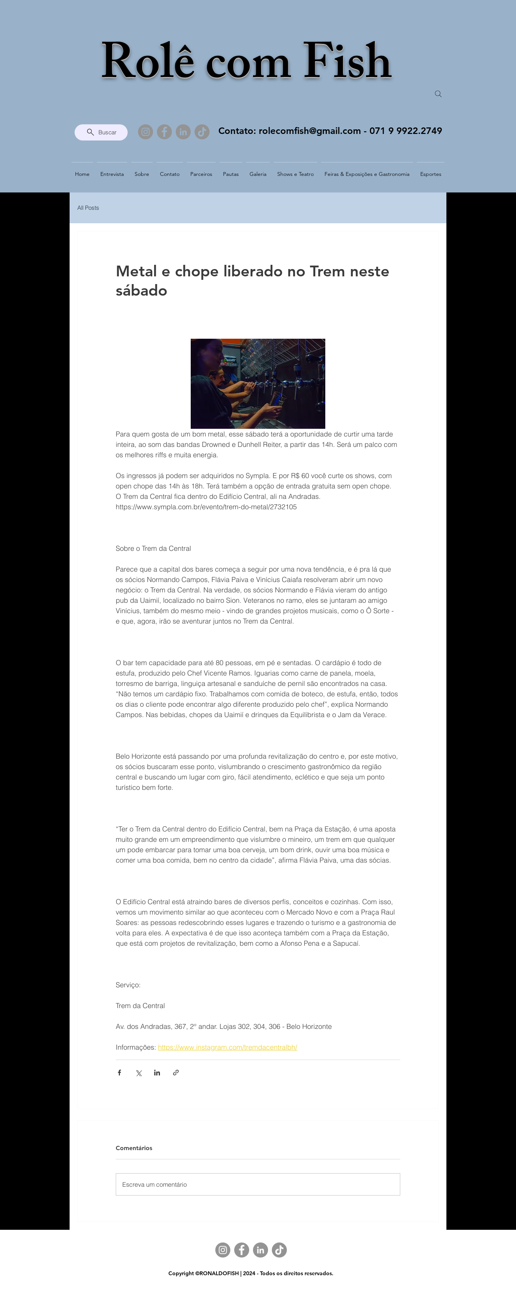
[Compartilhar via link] (176, 1072)
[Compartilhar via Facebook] (119, 1072)
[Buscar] (101, 132)
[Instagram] (145, 131)
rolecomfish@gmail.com (310, 130)
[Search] (438, 94)
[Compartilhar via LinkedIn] (157, 1072)
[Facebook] (164, 131)
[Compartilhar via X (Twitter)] (138, 1072)
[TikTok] (202, 131)
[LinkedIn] (183, 131)
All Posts (88, 207)
